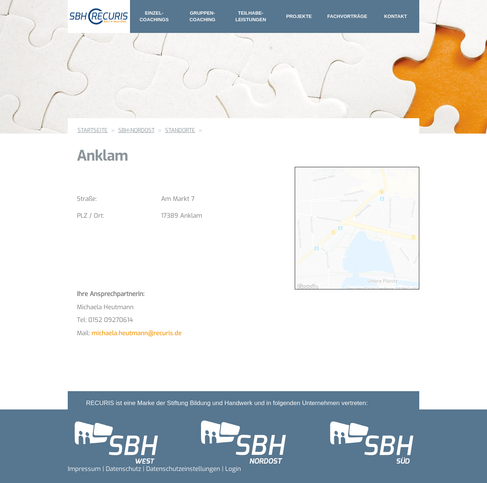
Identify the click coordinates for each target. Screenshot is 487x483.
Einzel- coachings (154, 16)
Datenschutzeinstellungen (183, 469)
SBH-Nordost (136, 130)
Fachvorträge (347, 16)
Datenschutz (123, 469)
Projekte (299, 16)
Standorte (180, 130)
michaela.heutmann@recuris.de (137, 333)
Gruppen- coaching (202, 16)
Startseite (93, 130)
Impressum (84, 469)
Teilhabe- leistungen (250, 16)
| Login (231, 469)
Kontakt (395, 16)
